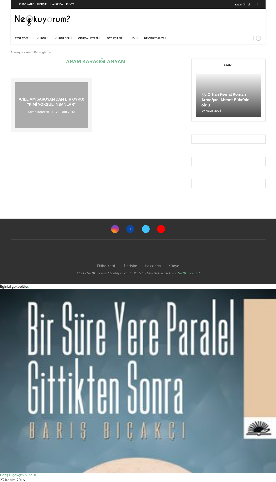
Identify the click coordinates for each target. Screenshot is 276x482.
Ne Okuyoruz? (154, 38)
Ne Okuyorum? (189, 273)
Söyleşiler (114, 38)
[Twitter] (146, 229)
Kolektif (43, 112)
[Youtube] (161, 229)
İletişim (42, 4)
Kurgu (41, 38)
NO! (133, 38)
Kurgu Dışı (62, 38)
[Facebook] (130, 229)
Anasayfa (17, 52)
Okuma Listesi (88, 38)
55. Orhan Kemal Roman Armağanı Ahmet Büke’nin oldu (225, 99)
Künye (70, 4)
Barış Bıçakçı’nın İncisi (18, 475)
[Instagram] (115, 229)
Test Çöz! (21, 38)
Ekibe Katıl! (26, 4)
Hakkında (57, 4)
